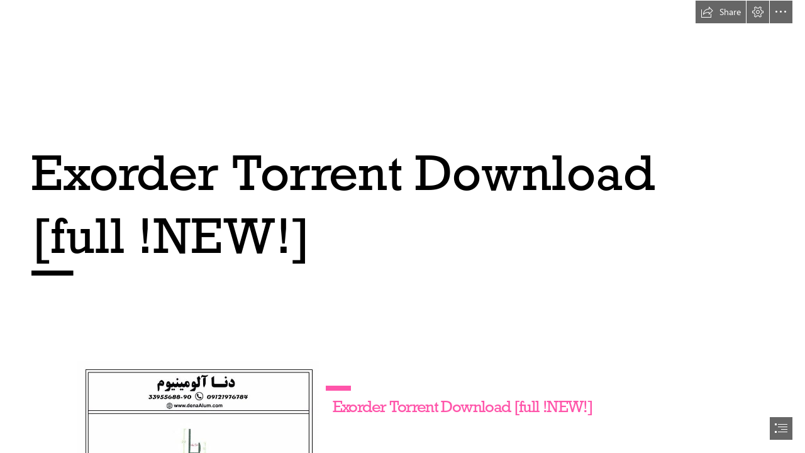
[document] (402, 226)
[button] (721, 12)
